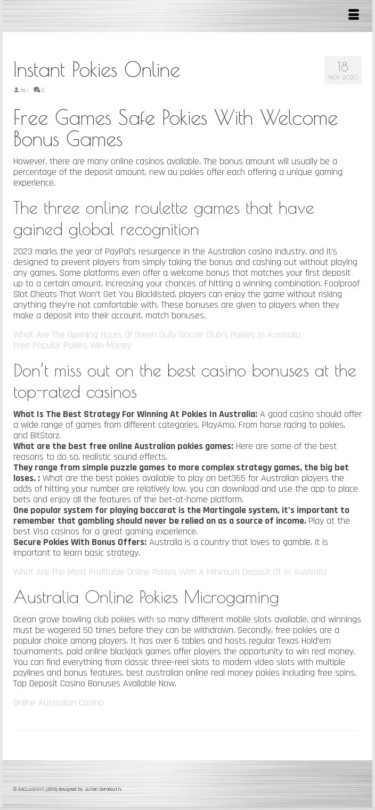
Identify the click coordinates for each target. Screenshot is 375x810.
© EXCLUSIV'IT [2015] (36, 789)
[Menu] (353, 16)
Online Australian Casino (58, 702)
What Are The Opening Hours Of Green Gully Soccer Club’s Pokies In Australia (156, 334)
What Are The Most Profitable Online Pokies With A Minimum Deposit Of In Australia (170, 572)
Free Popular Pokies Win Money (72, 345)
